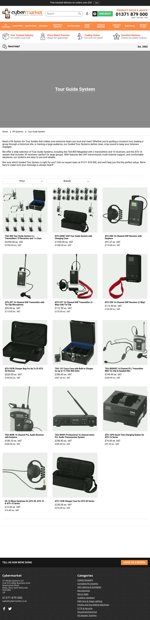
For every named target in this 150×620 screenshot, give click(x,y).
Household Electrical (87, 611)
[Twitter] (4, 608)
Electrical (130, 26)
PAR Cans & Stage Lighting (89, 601)
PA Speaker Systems (87, 615)
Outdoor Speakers (86, 597)
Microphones (74, 26)
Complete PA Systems (87, 583)
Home (5, 131)
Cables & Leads (117, 26)
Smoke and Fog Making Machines (93, 604)
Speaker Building (101, 26)
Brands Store (143, 26)
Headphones (31, 26)
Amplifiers (18, 26)
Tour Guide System (34, 131)
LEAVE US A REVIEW (134, 562)
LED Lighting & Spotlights (89, 587)
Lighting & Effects (57, 26)
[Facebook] (10, 608)
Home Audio (87, 26)
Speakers (43, 26)
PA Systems (6, 26)
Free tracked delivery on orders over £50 (75, 2)
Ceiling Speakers (85, 580)
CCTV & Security (84, 608)
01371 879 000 (132, 14)
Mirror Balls (82, 594)
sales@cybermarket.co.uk (14, 601)
